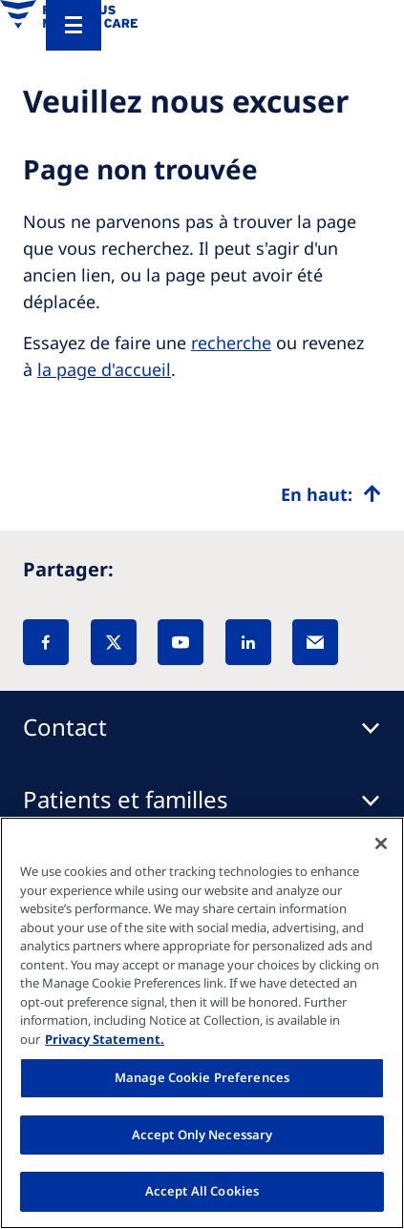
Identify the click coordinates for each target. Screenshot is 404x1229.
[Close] (381, 843)
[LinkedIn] (248, 642)
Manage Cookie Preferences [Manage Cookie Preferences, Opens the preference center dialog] (202, 1077)
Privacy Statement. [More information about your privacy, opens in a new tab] (104, 1039)
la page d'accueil (104, 369)
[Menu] (73, 25)
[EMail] (315, 642)
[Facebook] (46, 642)
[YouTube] (180, 642)
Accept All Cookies (202, 1190)
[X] (114, 642)
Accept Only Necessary (202, 1134)
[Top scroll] (331, 494)
